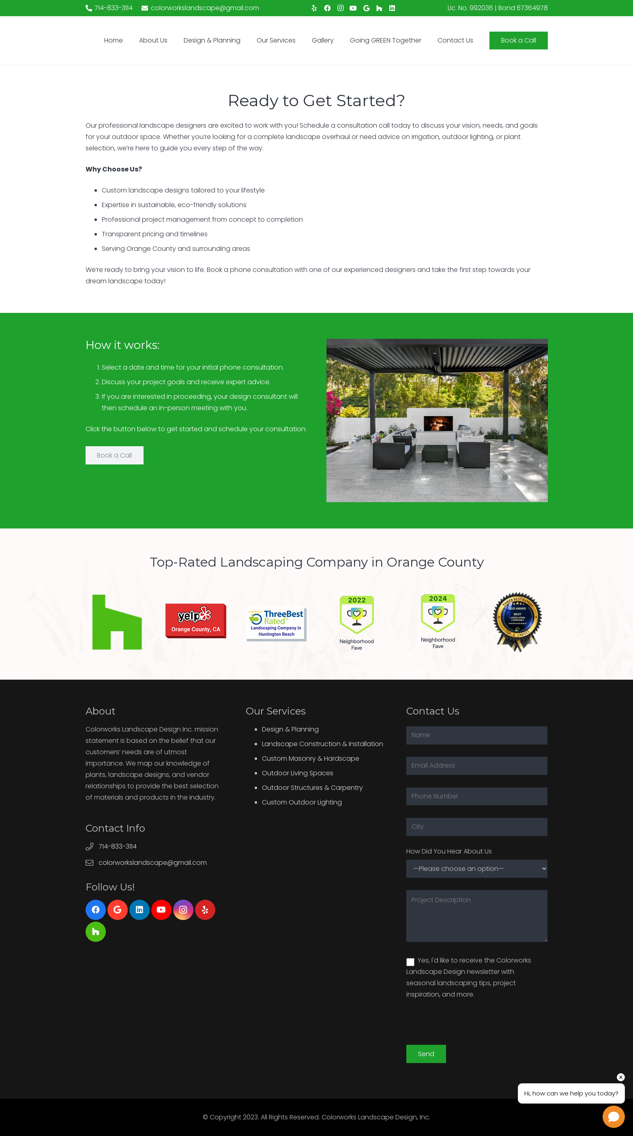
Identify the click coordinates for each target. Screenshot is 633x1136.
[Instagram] (340, 8)
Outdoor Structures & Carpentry (312, 787)
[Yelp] (314, 8)
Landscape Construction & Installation (322, 744)
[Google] (366, 8)
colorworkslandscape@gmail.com (153, 862)
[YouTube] (353, 8)
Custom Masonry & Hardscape (310, 758)
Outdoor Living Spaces (297, 773)
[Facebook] (327, 8)
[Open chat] (614, 1117)
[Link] (116, 622)
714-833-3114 (118, 846)
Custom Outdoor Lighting (302, 802)
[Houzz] (379, 8)
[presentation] (468, 1029)
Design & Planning (290, 729)
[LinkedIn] (392, 8)
